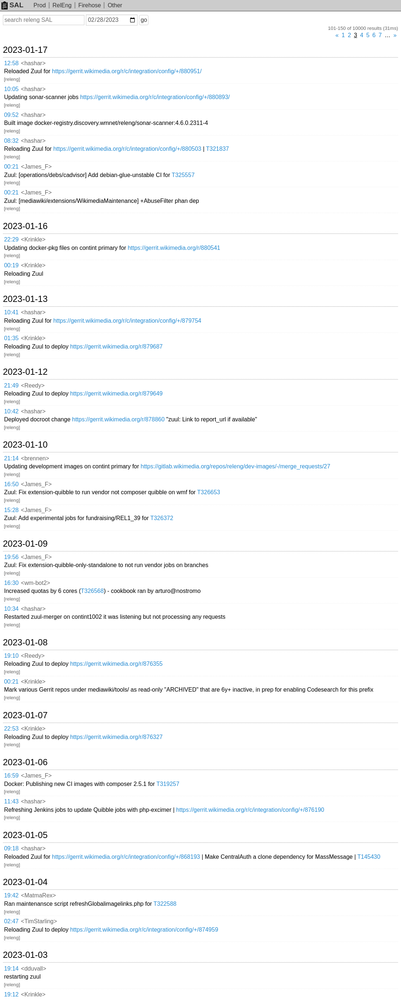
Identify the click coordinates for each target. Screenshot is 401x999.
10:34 (11, 609)
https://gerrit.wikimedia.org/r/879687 (116, 346)
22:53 (11, 728)
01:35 (11, 338)
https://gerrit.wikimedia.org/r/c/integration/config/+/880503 (127, 149)
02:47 (11, 921)
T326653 (208, 492)
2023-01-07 (25, 715)
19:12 (11, 994)
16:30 (11, 583)
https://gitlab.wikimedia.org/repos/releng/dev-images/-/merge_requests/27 (235, 466)
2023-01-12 (25, 372)
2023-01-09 (25, 544)
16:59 (11, 775)
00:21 (11, 167)
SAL (12, 5)
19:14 (11, 968)
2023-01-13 (25, 299)
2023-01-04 (25, 882)
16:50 (11, 484)
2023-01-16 (25, 226)
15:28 (11, 510)
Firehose (89, 5)
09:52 (11, 115)
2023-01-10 (25, 445)
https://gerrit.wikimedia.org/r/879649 (116, 393)
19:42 (11, 895)
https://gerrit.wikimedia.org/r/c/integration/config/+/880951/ (127, 71)
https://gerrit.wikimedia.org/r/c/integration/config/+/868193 (126, 857)
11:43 (11, 801)
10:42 (11, 411)
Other (115, 5)
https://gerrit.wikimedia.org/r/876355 (116, 664)
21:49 (11, 385)
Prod (39, 5)
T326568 (92, 591)
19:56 (11, 557)
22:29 (11, 239)
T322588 (165, 904)
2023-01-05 (25, 835)
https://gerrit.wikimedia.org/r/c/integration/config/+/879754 (127, 321)
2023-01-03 (25, 955)
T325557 (183, 175)
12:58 (11, 63)
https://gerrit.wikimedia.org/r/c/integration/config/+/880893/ (155, 97)
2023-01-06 (25, 762)
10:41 (11, 312)
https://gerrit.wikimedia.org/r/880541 (174, 248)
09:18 (11, 848)
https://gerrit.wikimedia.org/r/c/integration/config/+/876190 (250, 810)
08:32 (11, 141)
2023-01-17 (25, 50)
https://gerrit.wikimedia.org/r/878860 (118, 419)
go (143, 20)
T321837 (217, 149)
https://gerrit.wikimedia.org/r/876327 (116, 737)
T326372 (161, 518)
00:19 (11, 265)
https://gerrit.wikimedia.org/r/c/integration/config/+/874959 (144, 930)
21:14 (11, 458)
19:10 (11, 656)
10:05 (11, 89)
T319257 (167, 784)
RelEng (61, 5)
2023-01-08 (25, 642)
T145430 (368, 857)
